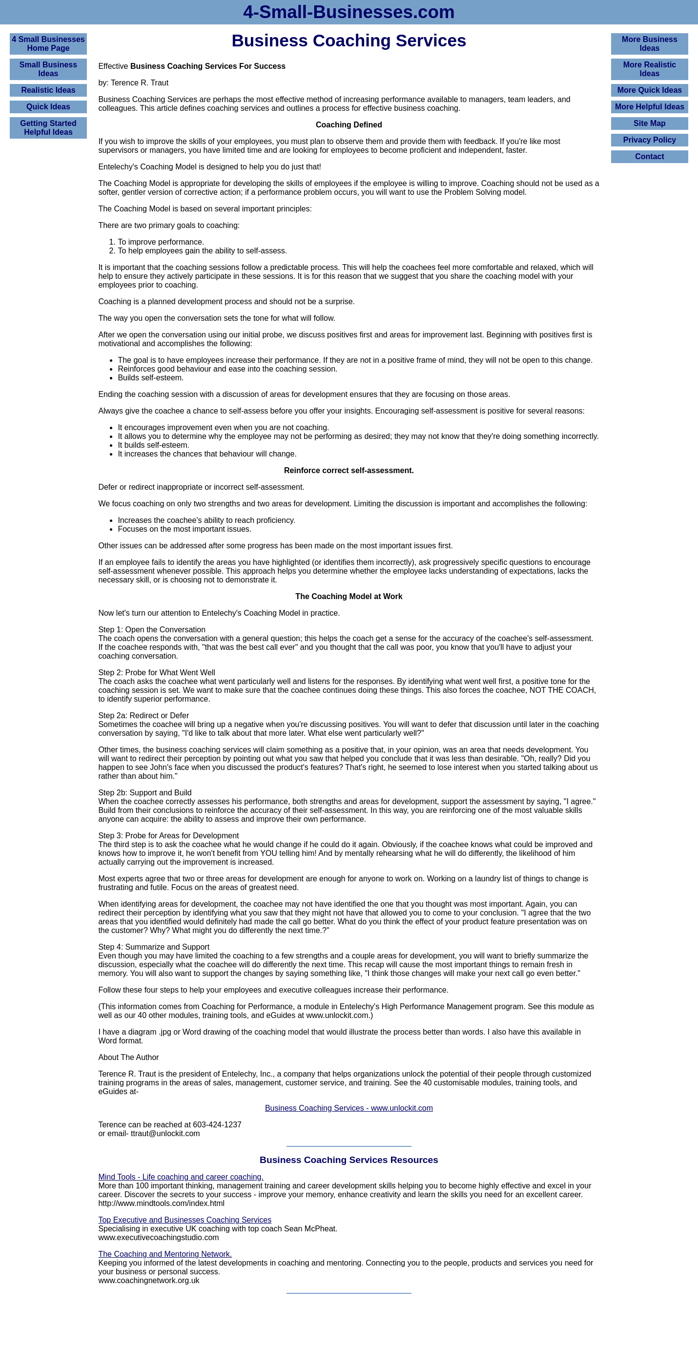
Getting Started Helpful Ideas (48, 127)
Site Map (650, 123)
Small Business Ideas (48, 69)
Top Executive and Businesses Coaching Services (184, 1220)
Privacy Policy (650, 140)
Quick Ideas (48, 107)
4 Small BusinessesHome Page (48, 43)
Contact (649, 156)
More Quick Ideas (649, 90)
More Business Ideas (649, 43)
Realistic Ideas (48, 90)
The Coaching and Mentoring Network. (165, 1254)
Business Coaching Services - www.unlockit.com (349, 1108)
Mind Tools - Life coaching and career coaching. (181, 1177)
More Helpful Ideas (649, 107)
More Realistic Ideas (649, 69)
